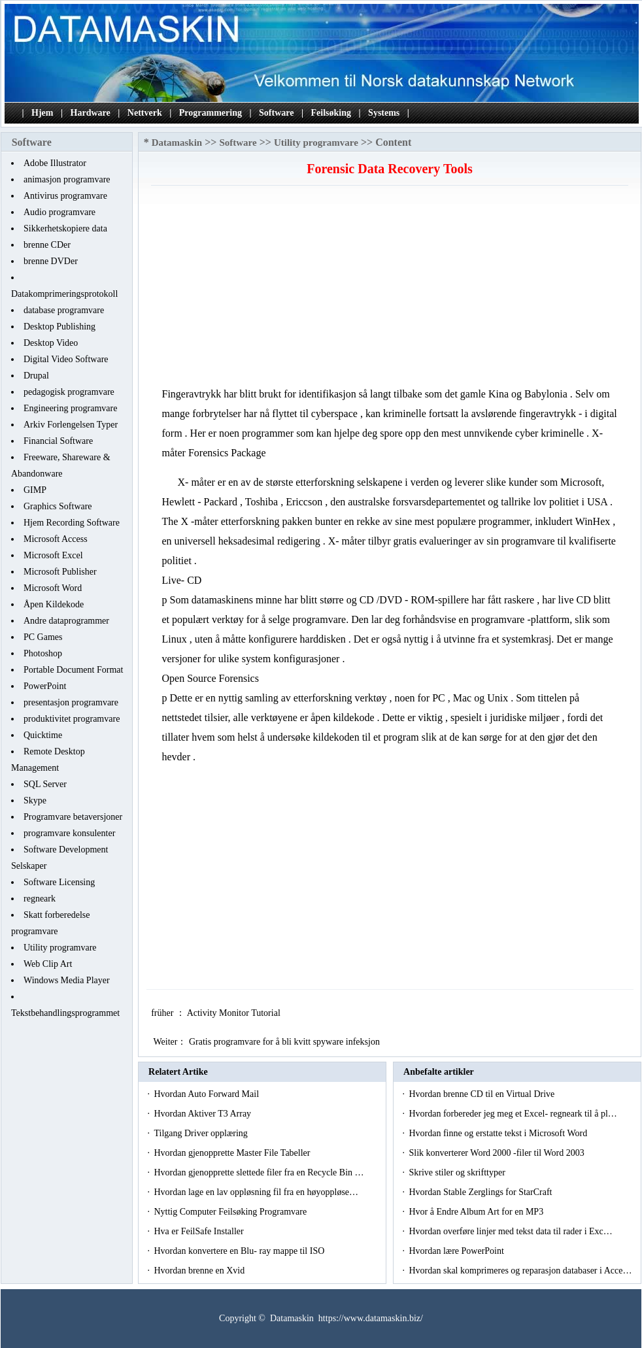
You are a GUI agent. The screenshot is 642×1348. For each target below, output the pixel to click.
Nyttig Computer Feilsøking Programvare (231, 1212)
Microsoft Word (53, 588)
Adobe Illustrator (55, 163)
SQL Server (45, 784)
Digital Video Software (66, 359)
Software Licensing (59, 882)
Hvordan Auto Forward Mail (207, 1094)
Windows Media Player (67, 980)
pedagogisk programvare (69, 392)
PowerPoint (45, 686)
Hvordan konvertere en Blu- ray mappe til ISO (240, 1251)
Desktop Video (51, 343)
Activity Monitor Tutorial (235, 1013)
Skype (35, 800)
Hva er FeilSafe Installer (200, 1231)
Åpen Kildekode (54, 604)
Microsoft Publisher (60, 572)
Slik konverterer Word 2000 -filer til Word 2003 (497, 1153)
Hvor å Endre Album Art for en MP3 (477, 1212)
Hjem (42, 113)
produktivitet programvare (72, 719)
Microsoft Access (56, 539)
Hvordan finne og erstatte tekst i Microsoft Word (499, 1133)
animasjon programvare (67, 179)
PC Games (43, 637)
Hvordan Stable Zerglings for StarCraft (481, 1192)
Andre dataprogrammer (66, 621)
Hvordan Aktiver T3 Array (203, 1114)
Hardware (90, 113)
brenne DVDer (51, 261)
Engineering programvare (70, 408)
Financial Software (58, 441)
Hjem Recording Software (72, 523)
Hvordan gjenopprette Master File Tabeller (233, 1153)
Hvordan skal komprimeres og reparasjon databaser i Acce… (520, 1270)
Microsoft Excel (53, 555)
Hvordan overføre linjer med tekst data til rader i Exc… (510, 1231)
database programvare (64, 310)
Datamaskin (177, 142)
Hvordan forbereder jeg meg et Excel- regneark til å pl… (513, 1114)
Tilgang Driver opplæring (202, 1133)
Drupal (36, 375)
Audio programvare (59, 212)
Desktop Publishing (59, 326)
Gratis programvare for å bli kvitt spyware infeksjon (285, 1042)
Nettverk (144, 113)
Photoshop (43, 653)
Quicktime (43, 735)
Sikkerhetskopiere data (65, 228)
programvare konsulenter (69, 833)
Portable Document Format (73, 670)
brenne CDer (47, 245)
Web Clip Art (48, 964)
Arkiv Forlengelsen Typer (71, 425)
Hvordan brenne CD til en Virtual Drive (482, 1094)
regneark (40, 898)
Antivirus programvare (65, 196)
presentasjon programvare (71, 702)
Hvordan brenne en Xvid (200, 1270)
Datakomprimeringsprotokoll (64, 294)
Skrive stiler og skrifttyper (458, 1172)
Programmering (210, 113)
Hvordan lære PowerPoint (457, 1251)
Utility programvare (60, 947)
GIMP (35, 490)
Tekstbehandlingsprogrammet (65, 1013)
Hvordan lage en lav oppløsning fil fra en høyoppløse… (256, 1192)
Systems (383, 113)
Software (276, 113)
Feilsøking (331, 113)
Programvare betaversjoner (73, 817)
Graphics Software (58, 506)
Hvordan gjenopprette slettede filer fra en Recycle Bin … (258, 1172)
